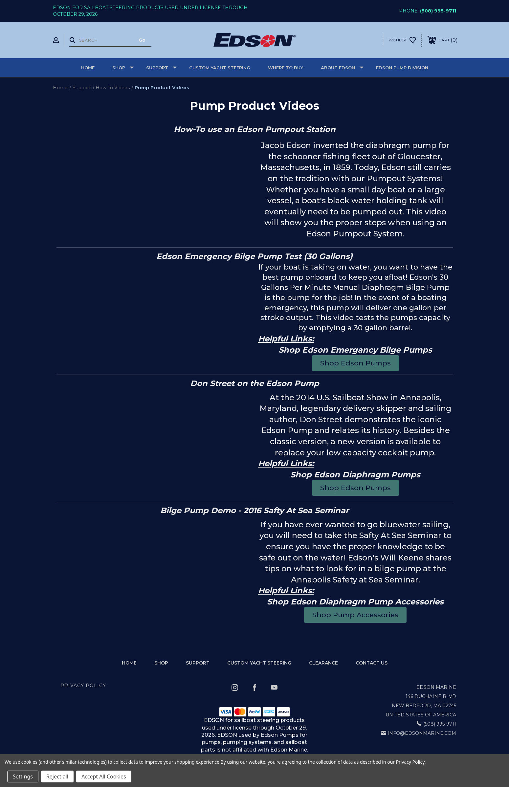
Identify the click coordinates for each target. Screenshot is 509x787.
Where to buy (285, 67)
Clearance (323, 663)
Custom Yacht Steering (219, 67)
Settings (23, 776)
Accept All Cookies (103, 776)
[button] (355, 363)
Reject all (57, 776)
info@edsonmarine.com (421, 733)
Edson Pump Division (402, 67)
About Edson (342, 68)
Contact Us (371, 663)
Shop (123, 68)
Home (88, 67)
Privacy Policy (83, 686)
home (129, 663)
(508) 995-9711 (438, 11)
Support (161, 68)
